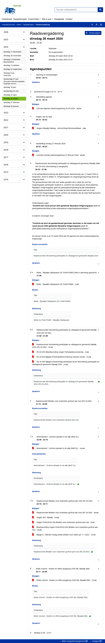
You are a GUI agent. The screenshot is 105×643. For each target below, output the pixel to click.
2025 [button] (6, 39)
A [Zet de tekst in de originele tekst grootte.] (92, 25)
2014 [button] (6, 179)
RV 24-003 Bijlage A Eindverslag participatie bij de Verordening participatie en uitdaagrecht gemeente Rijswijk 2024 (65, 363)
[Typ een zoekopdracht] (78, 9)
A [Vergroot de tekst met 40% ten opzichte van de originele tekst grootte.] (101, 24)
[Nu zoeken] (100, 9)
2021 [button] (6, 127)
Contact (68, 19)
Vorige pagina (93, 33)
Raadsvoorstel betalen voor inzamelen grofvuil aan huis (56, 420)
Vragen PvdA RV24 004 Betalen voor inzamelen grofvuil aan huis (63, 522)
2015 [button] (6, 172)
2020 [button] (6, 135)
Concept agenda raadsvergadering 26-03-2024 (57, 108)
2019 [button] (6, 142)
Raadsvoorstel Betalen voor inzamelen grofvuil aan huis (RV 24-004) (65, 513)
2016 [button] (6, 165)
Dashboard (7, 19)
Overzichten (33, 19)
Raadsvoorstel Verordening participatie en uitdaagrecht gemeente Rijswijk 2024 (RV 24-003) (64, 345)
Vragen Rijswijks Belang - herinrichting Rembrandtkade (59, 128)
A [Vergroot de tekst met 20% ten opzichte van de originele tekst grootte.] (96, 24)
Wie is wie (46, 19)
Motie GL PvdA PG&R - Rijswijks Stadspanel (51, 320)
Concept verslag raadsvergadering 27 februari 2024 (59, 155)
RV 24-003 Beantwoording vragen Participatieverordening (61, 352)
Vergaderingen (20, 19)
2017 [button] (6, 157)
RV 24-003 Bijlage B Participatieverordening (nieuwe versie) (62, 357)
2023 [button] (6, 113)
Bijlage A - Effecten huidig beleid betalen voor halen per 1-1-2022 (64, 535)
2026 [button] (6, 32)
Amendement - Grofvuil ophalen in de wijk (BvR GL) (58, 448)
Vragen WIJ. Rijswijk (46, 517)
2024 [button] (6, 47)
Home (19, 25)
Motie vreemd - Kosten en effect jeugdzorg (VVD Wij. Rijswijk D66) (64, 580)
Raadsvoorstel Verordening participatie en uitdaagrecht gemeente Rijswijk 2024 (66, 256)
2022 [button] (6, 120)
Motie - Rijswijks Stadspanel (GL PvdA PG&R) (56, 284)
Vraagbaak (59, 19)
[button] (66, 82)
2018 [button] (6, 150)
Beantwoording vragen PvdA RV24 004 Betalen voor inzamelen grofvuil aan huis (65, 528)
